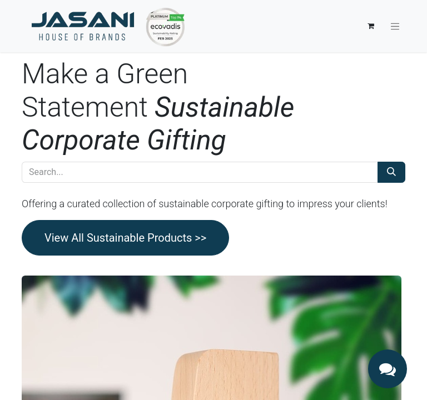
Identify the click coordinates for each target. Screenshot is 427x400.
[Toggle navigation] (395, 26)
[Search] (391, 172)
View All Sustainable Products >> (125, 237)
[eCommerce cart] (370, 26)
